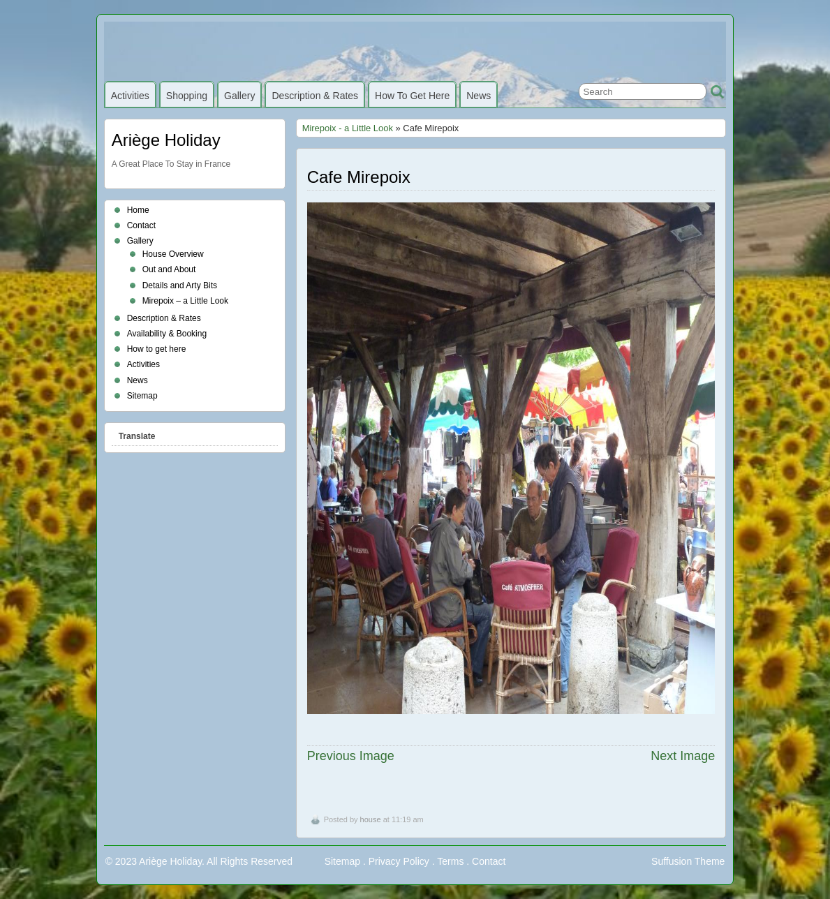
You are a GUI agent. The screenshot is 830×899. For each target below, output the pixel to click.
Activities (130, 95)
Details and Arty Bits (179, 285)
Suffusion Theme (688, 861)
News (478, 95)
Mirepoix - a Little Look (347, 128)
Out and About (169, 269)
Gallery (239, 95)
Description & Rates (315, 95)
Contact (141, 225)
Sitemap (142, 396)
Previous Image (350, 756)
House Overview (173, 254)
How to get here (412, 95)
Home (138, 210)
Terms (450, 861)
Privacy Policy (399, 861)
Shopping (186, 95)
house (370, 819)
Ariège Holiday (166, 140)
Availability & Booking (167, 334)
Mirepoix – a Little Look (185, 301)
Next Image (683, 756)
